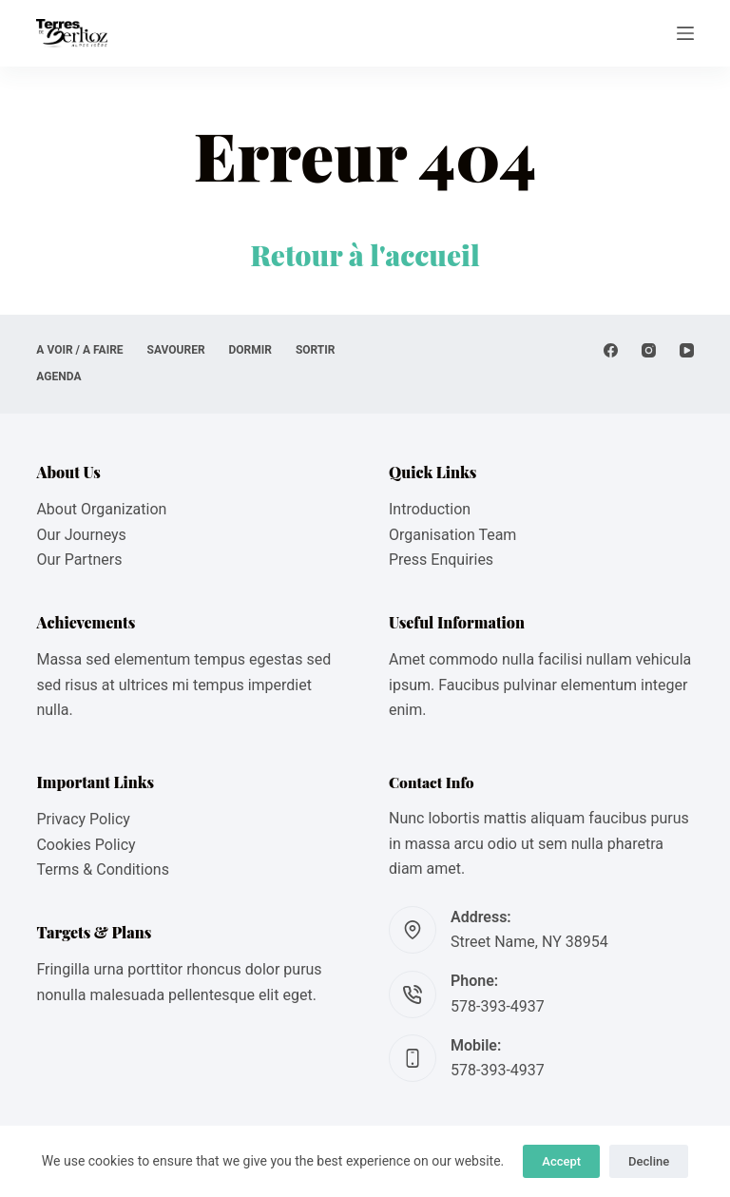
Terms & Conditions (102, 869)
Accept (561, 1161)
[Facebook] (611, 350)
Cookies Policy (85, 845)
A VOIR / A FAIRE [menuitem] (79, 350)
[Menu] (685, 33)
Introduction (430, 509)
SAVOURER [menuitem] (176, 350)
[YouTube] (687, 350)
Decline (648, 1161)
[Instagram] (649, 350)
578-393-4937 (498, 1006)
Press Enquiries (441, 559)
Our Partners (79, 559)
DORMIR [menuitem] (250, 350)
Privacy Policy (83, 819)
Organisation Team (452, 535)
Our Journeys (80, 535)
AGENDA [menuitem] (58, 376)
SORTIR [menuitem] (316, 350)
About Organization (101, 509)
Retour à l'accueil (365, 255)
